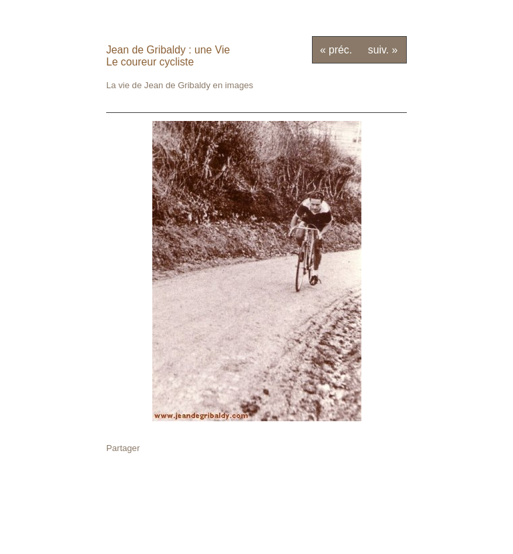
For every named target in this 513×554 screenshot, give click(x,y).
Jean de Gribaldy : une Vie (168, 49)
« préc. (336, 49)
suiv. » (382, 49)
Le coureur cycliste (150, 61)
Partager (123, 448)
